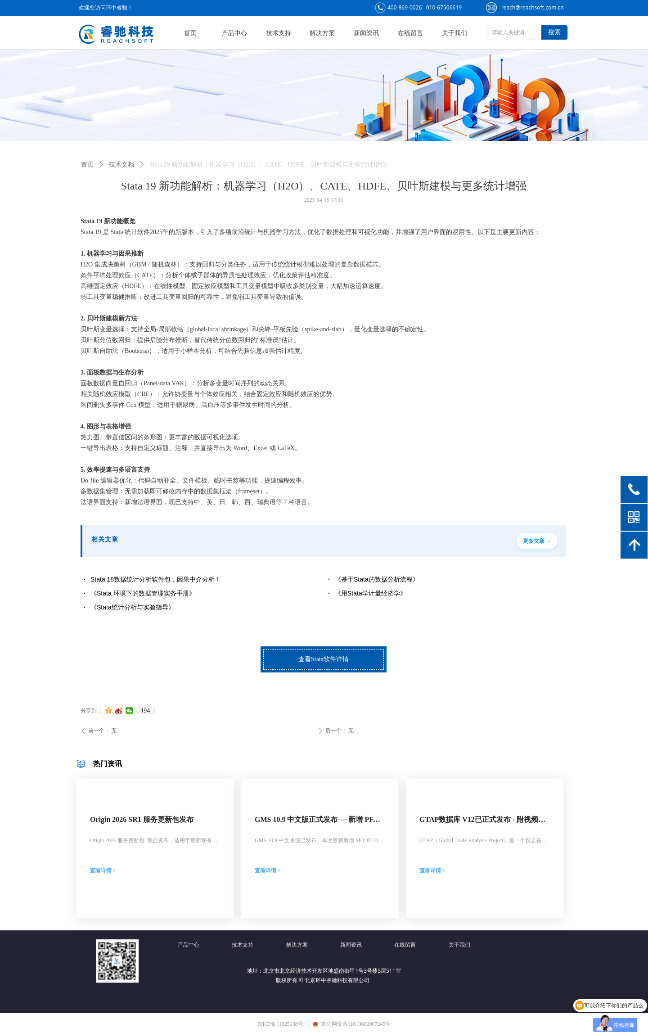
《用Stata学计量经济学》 (370, 593)
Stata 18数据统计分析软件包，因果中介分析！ (155, 579)
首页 (87, 164)
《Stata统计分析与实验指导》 (132, 607)
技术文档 (121, 164)
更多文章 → (537, 541)
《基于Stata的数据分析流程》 (377, 579)
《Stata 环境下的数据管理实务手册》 (142, 593)
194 (145, 710)
